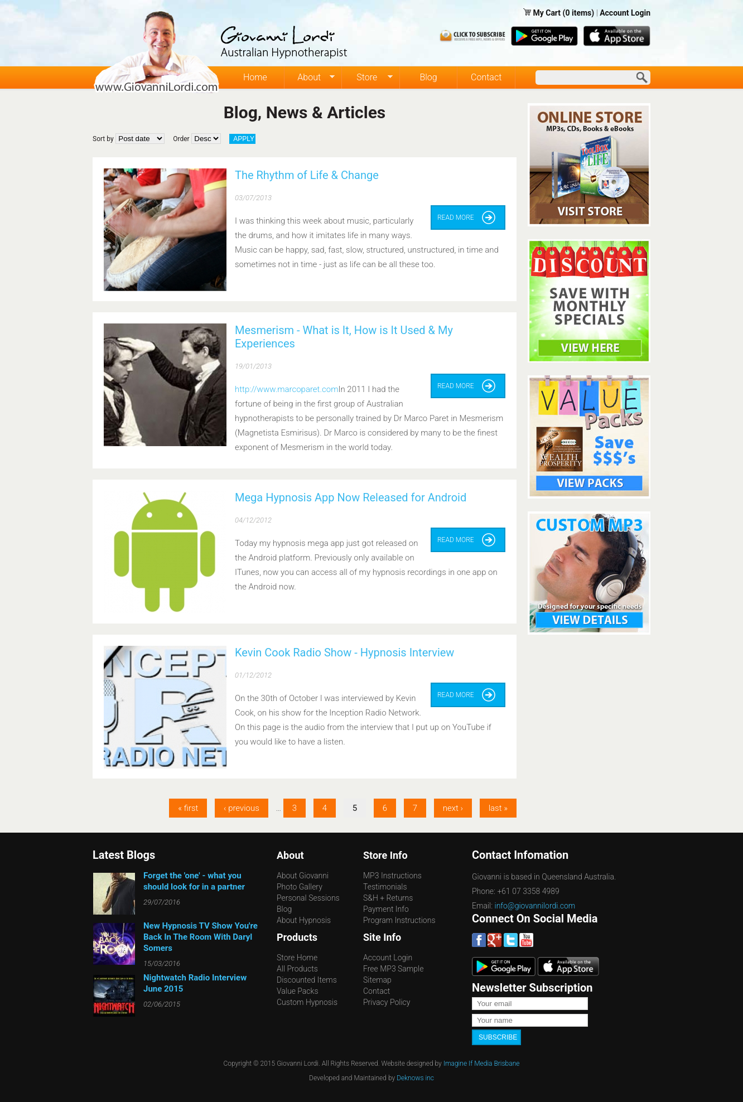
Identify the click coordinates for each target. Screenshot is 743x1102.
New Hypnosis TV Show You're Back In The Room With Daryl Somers (200, 937)
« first (188, 808)
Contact (486, 77)
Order (181, 139)
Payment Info (386, 909)
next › (453, 808)
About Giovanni (303, 875)
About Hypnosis (304, 920)
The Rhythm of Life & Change (307, 175)
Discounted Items (307, 979)
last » (498, 808)
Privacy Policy (386, 1002)
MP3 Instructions (392, 875)
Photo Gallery (299, 886)
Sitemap (377, 979)
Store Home (297, 957)
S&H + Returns (388, 897)
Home (255, 77)
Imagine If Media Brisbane (481, 1063)
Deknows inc (415, 1078)
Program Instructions (399, 920)
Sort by (103, 139)
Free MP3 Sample (393, 968)
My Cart (547, 12)
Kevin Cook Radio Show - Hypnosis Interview (344, 652)
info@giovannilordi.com (535, 905)
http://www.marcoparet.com (286, 389)
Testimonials (385, 886)
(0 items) (579, 12)
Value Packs (298, 991)
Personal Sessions (308, 897)
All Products (297, 968)
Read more (455, 217)
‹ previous (241, 808)
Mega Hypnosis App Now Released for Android (350, 497)
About (309, 77)
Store (367, 77)
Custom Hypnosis (307, 1002)
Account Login (625, 12)
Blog (428, 77)
